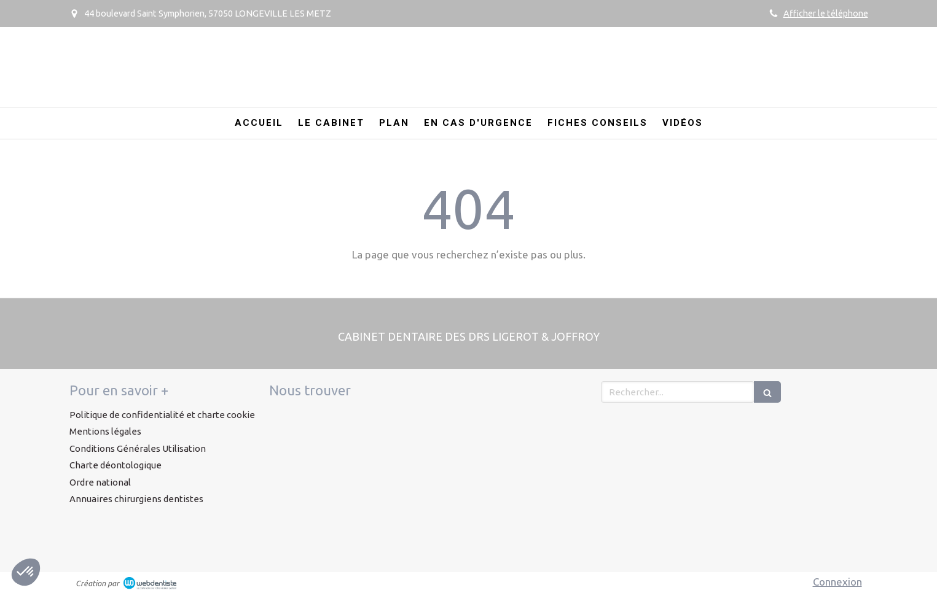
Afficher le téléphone (825, 13)
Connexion (837, 581)
